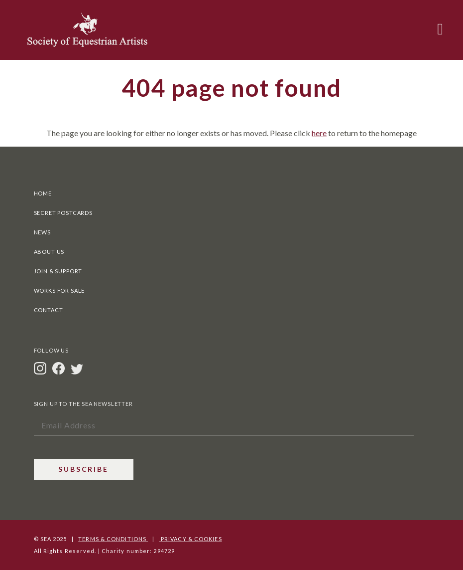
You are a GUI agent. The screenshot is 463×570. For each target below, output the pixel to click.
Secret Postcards (63, 212)
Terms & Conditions (113, 539)
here (319, 133)
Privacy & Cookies (190, 539)
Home (43, 193)
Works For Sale (59, 290)
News (42, 232)
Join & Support (58, 271)
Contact (48, 310)
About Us (49, 251)
